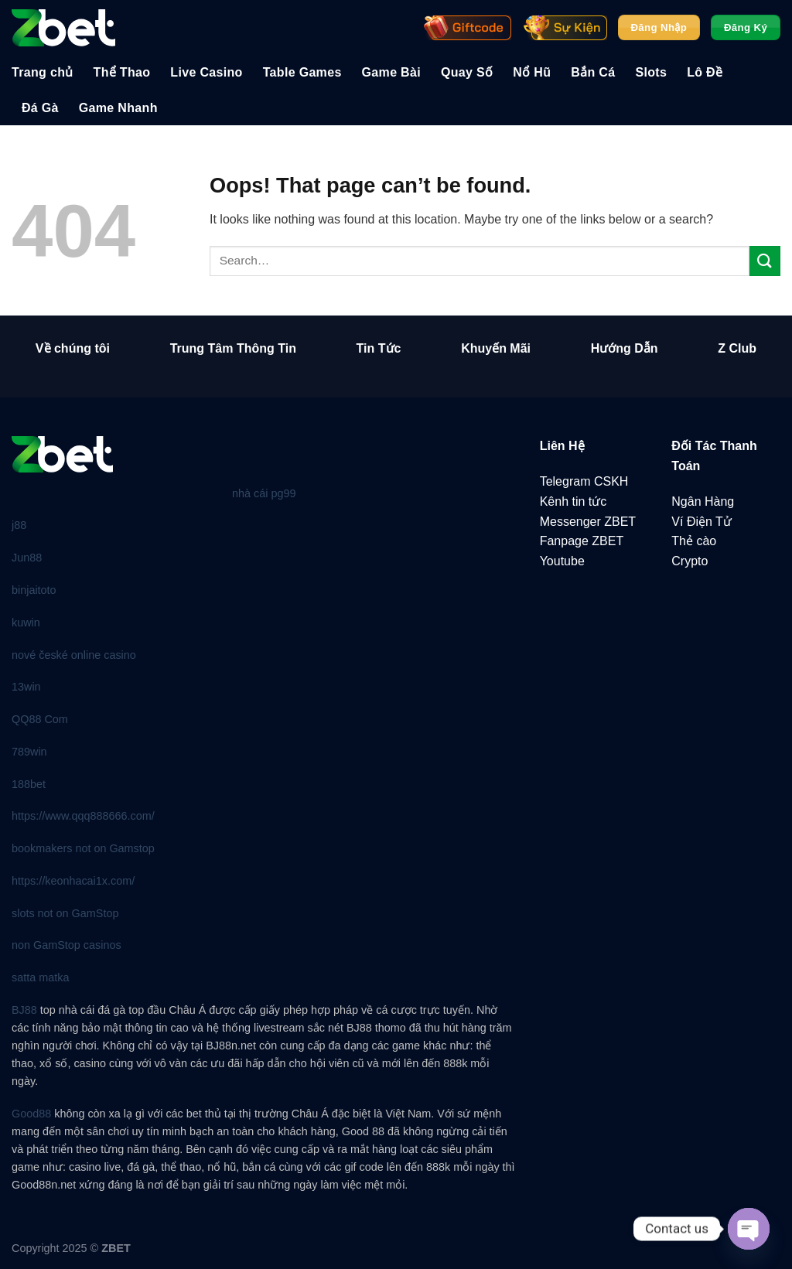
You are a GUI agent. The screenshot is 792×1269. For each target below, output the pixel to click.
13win (26, 687)
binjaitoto (34, 590)
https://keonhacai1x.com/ (73, 881)
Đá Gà (40, 107)
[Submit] (764, 261)
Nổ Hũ (532, 72)
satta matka (40, 977)
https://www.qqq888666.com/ (83, 816)
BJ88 (24, 1010)
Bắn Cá (593, 72)
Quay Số (467, 72)
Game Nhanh (118, 107)
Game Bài (391, 72)
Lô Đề (704, 72)
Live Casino (206, 72)
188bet (29, 784)
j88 (19, 525)
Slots (651, 72)
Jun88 (27, 557)
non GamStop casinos (66, 945)
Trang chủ (42, 72)
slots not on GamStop (65, 913)
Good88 (31, 1113)
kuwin (26, 622)
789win (29, 751)
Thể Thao (122, 72)
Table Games (302, 72)
